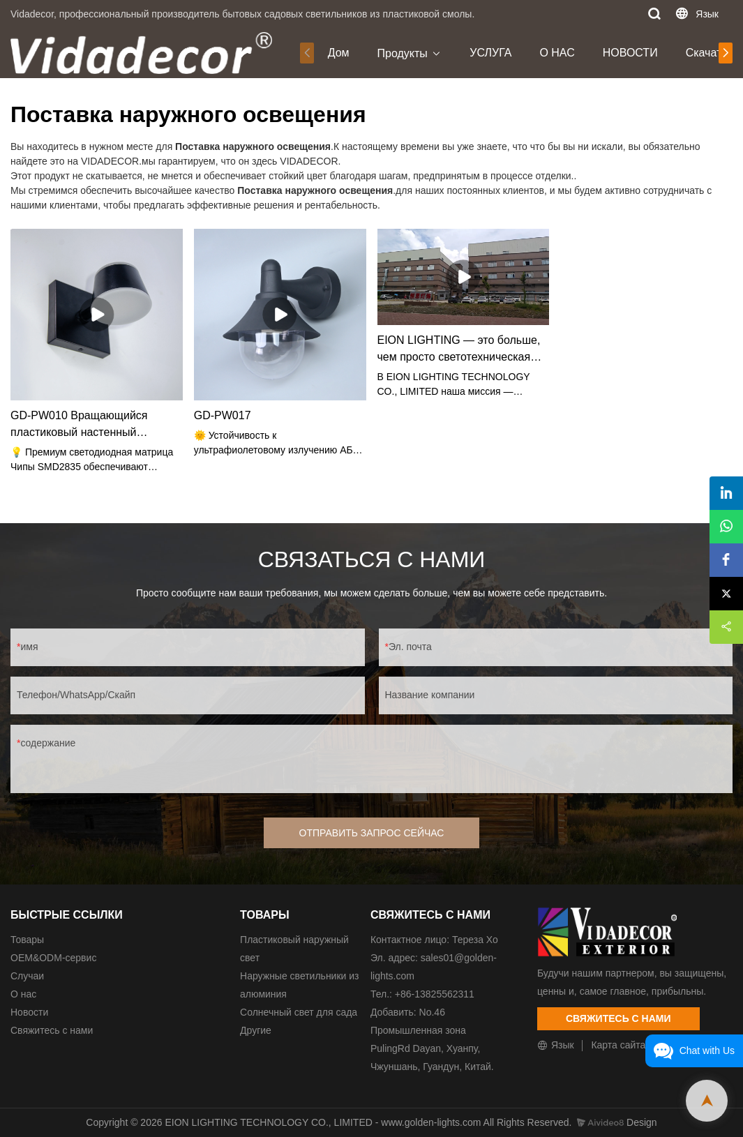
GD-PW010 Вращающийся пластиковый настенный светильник (78, 425)
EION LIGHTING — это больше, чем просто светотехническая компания (459, 350)
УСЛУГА (490, 53)
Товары (27, 939)
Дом (339, 53)
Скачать (707, 53)
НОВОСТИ (630, 53)
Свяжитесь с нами (51, 1030)
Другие (255, 1030)
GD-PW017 (222, 415)
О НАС (556, 53)
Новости (29, 1012)
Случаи (27, 975)
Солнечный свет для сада (298, 1012)
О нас (23, 994)
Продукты (402, 53)
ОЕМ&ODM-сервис (53, 957)
